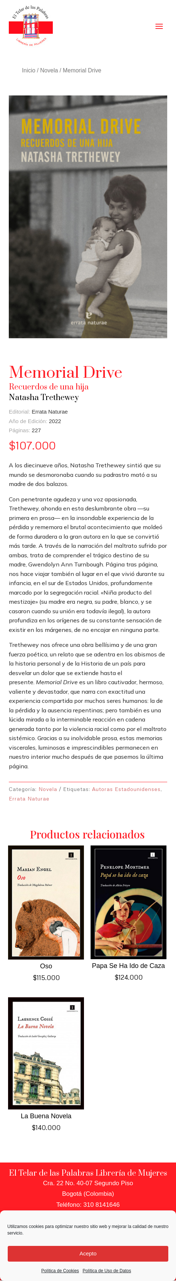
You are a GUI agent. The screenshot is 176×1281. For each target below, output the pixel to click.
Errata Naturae (29, 798)
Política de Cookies (60, 1270)
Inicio (28, 70)
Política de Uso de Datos (106, 1270)
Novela (49, 70)
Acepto (88, 1253)
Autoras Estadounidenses (126, 789)
